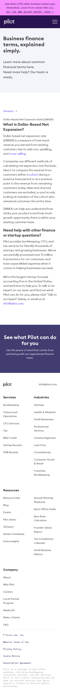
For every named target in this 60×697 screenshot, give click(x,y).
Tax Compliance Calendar (43, 541)
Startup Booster (12, 445)
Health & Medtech (45, 412)
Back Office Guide (45, 509)
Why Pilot (8, 584)
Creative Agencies (45, 437)
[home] (9, 22)
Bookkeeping (11, 404)
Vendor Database (13, 533)
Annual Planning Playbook (43, 500)
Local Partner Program (11, 601)
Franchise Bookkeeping (42, 472)
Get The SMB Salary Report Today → (30, 11)
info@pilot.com (13, 303)
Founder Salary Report (43, 529)
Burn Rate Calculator (40, 518)
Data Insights (11, 541)
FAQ (5, 624)
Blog (6, 505)
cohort (33, 174)
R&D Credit (10, 437)
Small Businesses (44, 419)
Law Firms (40, 445)
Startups (39, 404)
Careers (8, 591)
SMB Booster (10, 452)
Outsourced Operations (10, 414)
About (7, 577)
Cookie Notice (11, 656)
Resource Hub (11, 497)
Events (7, 512)
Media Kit (9, 610)
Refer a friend (11, 617)
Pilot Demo (9, 519)
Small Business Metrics (42, 552)
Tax (5, 430)
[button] (54, 21)
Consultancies (42, 452)
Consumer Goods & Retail (44, 461)
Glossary (8, 111)
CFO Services (11, 423)
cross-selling (17, 153)
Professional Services (41, 428)
